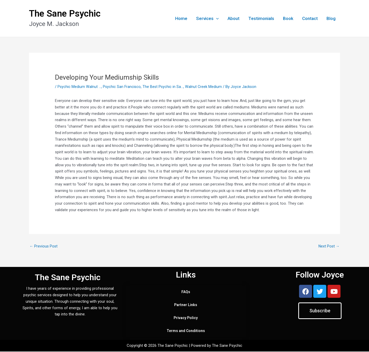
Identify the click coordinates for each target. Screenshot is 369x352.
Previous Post (44, 246)
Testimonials (261, 18)
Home (181, 18)
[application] (216, 18)
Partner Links (185, 305)
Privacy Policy (186, 318)
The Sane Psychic (65, 13)
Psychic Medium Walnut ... (79, 86)
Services (207, 18)
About (233, 18)
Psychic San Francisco (122, 86)
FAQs (185, 292)
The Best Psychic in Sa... (164, 86)
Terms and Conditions (186, 331)
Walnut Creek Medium (205, 86)
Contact (310, 18)
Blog (331, 18)
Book (288, 18)
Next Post (328, 246)
